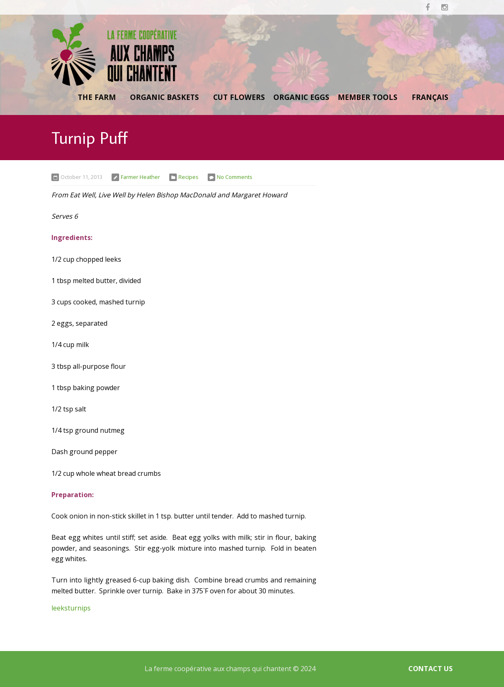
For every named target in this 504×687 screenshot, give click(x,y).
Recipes (188, 177)
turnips (79, 608)
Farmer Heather (140, 177)
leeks (59, 608)
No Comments (234, 177)
